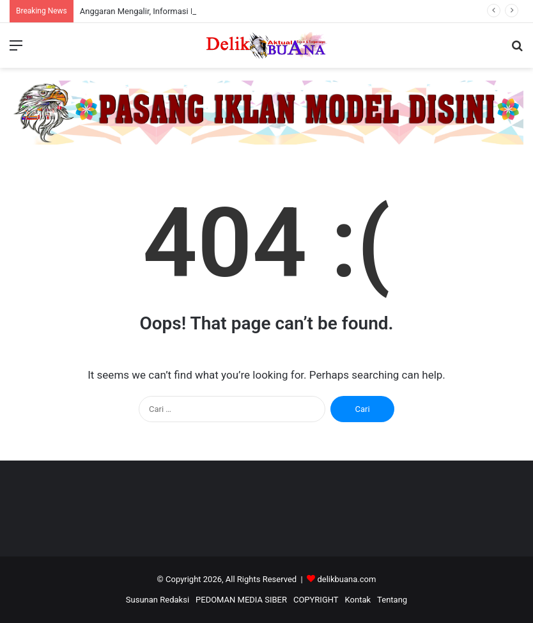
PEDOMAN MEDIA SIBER (241, 599)
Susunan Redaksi (157, 599)
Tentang (392, 599)
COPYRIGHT (316, 599)
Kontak (358, 599)
